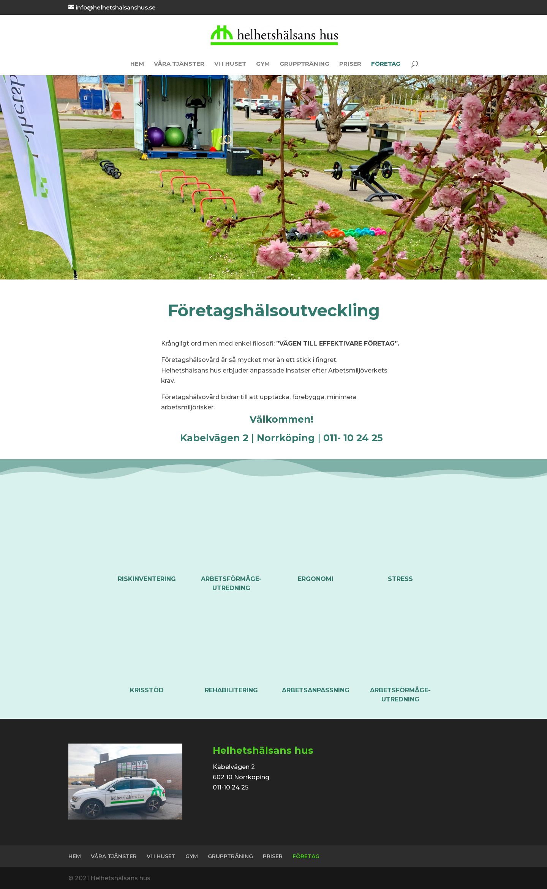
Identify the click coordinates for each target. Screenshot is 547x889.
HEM (137, 64)
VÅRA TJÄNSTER (179, 64)
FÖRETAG (385, 64)
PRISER (350, 64)
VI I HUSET (230, 64)
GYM (263, 64)
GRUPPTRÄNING (304, 64)
